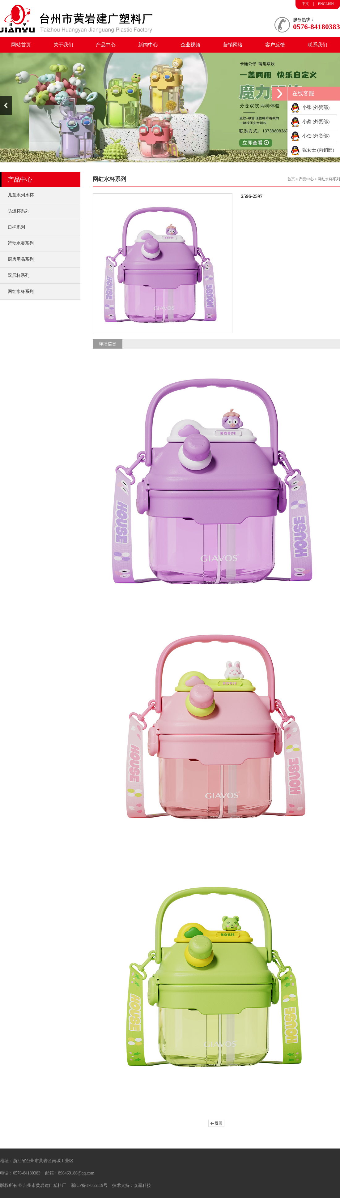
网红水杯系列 (21, 291)
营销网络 (233, 44)
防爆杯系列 (18, 211)
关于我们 (63, 44)
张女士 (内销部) (312, 150)
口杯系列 (16, 227)
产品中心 (106, 44)
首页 (291, 179)
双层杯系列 (18, 275)
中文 (305, 4)
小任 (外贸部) (310, 135)
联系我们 (317, 44)
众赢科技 (142, 1185)
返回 (218, 1123)
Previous (6, 105)
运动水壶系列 (21, 243)
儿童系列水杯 (21, 195)
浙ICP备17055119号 (89, 1185)
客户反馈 (275, 44)
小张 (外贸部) (310, 107)
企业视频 (190, 44)
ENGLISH (326, 4)
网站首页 (21, 44)
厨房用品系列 (21, 259)
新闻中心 (148, 44)
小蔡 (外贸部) (310, 121)
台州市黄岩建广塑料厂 (44, 1185)
